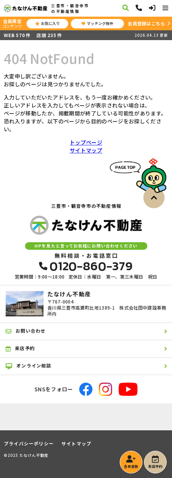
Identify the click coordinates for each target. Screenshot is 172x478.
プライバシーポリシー (29, 443)
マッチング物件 (97, 23)
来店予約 (155, 462)
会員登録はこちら (146, 23)
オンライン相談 (29, 365)
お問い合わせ (25, 330)
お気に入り (47, 23)
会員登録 (131, 462)
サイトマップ (86, 150)
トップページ (86, 142)
